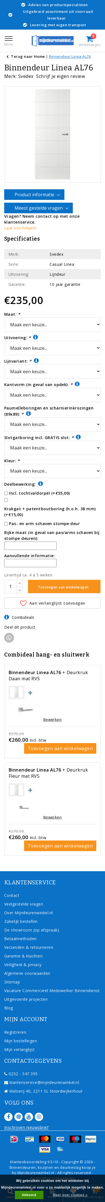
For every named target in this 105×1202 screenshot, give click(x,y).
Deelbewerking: (23, 484)
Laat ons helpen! (20, 228)
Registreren (15, 1032)
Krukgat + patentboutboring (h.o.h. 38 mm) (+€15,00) (50, 511)
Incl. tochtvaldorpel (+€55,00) (39, 493)
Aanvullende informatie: (29, 555)
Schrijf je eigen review (60, 76)
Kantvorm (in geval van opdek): (42, 384)
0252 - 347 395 (21, 1073)
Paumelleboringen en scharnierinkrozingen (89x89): (49, 411)
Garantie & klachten (23, 956)
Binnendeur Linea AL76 (70, 56)
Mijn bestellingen (20, 1040)
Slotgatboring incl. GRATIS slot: (42, 437)
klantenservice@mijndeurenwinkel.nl (41, 1082)
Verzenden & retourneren (28, 947)
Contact (11, 895)
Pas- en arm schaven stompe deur (44, 523)
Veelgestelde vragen (23, 904)
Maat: (12, 314)
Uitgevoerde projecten (26, 999)
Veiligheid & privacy (23, 964)
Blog (8, 1008)
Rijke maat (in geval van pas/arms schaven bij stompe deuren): (52, 535)
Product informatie (35, 195)
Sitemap (12, 982)
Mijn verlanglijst (19, 1049)
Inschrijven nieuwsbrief (26, 1127)
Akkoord (29, 1195)
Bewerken (52, 719)
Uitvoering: (21, 337)
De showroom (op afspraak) (33, 930)
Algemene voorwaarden (27, 973)
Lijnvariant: (21, 361)
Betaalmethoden (20, 938)
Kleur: (12, 460)
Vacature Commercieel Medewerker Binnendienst (52, 990)
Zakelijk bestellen (21, 921)
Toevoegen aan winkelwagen (60, 748)
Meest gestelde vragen (39, 208)
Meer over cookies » (70, 1195)
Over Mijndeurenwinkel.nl (28, 912)
